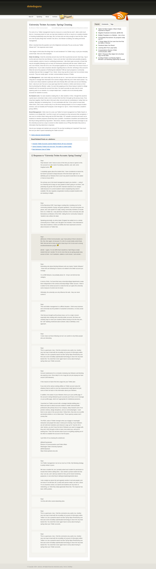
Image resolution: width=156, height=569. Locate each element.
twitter (48, 135)
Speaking (39, 17)
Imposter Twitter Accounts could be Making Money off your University (52, 144)
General (54, 28)
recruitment (85, 28)
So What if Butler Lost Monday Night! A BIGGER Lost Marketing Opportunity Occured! (111, 58)
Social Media (70, 28)
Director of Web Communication (39, 28)
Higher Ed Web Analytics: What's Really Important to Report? (109, 29)
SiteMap (70, 566)
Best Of (31, 17)
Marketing (58, 28)
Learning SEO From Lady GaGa (107, 48)
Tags (111, 24)
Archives (54, 17)
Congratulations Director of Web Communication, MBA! (107, 50)
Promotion (64, 28)
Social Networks (77, 28)
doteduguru (34, 6)
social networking (42, 135)
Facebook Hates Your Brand (106, 45)
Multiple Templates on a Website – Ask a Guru (111, 35)
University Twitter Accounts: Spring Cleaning (50, 24)
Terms (65, 566)
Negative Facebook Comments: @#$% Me (110, 33)
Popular (97, 24)
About (47, 17)
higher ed (34, 135)
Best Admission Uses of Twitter (41, 149)
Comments (105, 24)
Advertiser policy (58, 566)
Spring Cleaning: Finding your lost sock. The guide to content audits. (52, 146)
